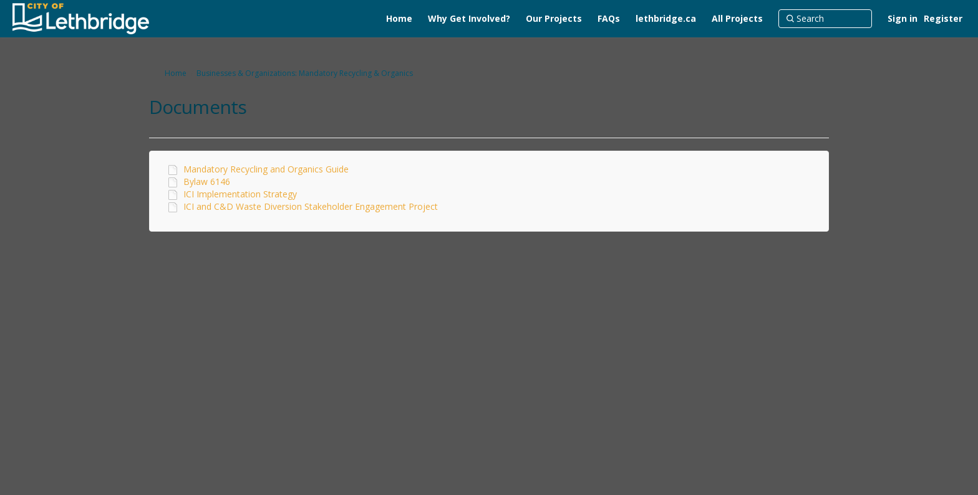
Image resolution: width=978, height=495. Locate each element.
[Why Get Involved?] (469, 18)
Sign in (902, 18)
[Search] (825, 18)
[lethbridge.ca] (665, 18)
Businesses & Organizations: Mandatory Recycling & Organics (304, 73)
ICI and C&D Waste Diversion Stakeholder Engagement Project (310, 206)
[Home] (399, 18)
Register (943, 18)
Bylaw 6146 (206, 181)
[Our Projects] (554, 18)
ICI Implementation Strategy (240, 194)
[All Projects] (737, 18)
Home (175, 73)
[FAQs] (608, 18)
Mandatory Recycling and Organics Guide (266, 169)
